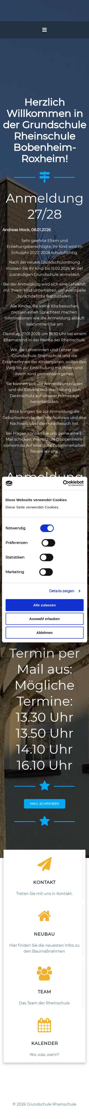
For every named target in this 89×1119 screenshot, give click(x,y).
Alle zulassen (44, 605)
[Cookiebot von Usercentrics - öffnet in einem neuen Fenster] (63, 483)
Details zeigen (61, 591)
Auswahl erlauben (44, 619)
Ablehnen (44, 633)
